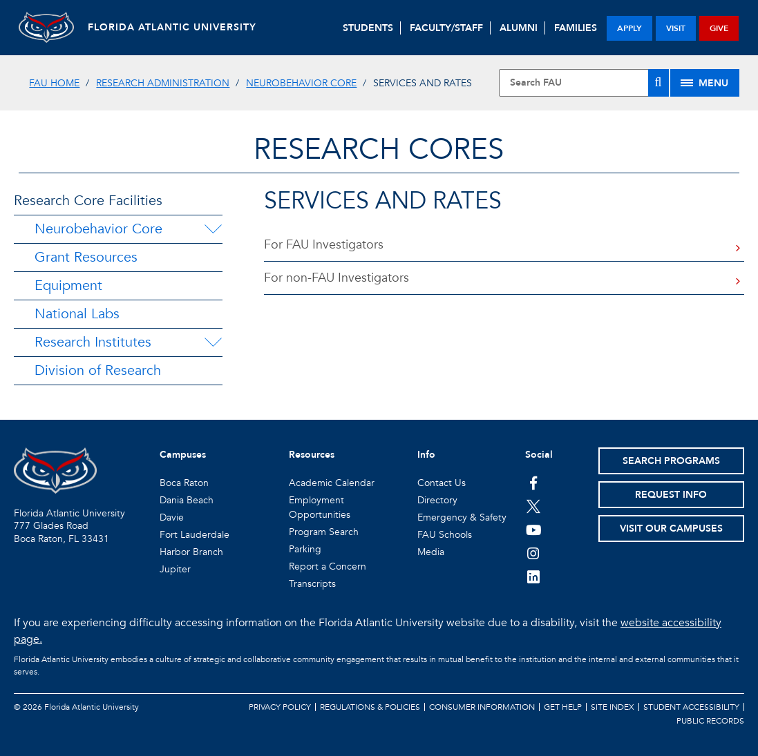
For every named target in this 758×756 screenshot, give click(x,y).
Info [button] (426, 454)
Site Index (612, 707)
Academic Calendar (332, 483)
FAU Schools (444, 534)
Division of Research (98, 370)
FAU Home (54, 83)
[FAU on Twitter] (533, 506)
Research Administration (162, 83)
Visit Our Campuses (671, 528)
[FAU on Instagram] (533, 553)
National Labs (77, 313)
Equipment (68, 285)
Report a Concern (327, 566)
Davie (172, 517)
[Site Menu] (704, 83)
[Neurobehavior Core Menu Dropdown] (212, 229)
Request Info (671, 494)
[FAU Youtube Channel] (533, 529)
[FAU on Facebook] (533, 483)
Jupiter (175, 569)
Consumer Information (482, 707)
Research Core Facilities (88, 200)
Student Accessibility (691, 707)
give (719, 28)
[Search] (658, 83)
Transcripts (312, 583)
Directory (437, 500)
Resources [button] (311, 454)
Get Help (563, 707)
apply (629, 28)
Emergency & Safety (461, 517)
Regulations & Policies (370, 707)
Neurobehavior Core (301, 83)
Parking (305, 549)
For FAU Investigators (323, 244)
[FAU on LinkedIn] (533, 576)
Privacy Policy (280, 707)
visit (675, 28)
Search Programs (671, 460)
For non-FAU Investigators (336, 278)
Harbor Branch (191, 552)
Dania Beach (187, 500)
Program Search (324, 532)
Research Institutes (93, 342)
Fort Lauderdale (194, 534)
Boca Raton (184, 483)
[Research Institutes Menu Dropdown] (212, 342)
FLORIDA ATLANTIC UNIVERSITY (172, 27)
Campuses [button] (183, 454)
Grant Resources (86, 257)
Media (430, 552)
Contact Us (441, 483)
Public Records (710, 720)
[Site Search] (583, 83)
